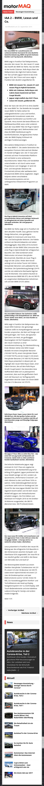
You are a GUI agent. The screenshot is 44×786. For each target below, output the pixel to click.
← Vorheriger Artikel (15, 610)
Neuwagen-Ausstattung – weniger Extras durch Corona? (24, 685)
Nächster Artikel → (29, 613)
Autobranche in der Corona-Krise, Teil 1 (25, 704)
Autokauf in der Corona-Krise (26, 733)
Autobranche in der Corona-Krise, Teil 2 (25, 694)
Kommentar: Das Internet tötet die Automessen (24, 754)
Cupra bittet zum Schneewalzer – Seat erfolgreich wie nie (22, 765)
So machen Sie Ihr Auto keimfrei (23, 744)
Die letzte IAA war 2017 (23, 773)
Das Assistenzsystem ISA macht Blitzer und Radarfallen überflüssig (24, 715)
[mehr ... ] (15, 670)
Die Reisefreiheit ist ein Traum (23, 724)
